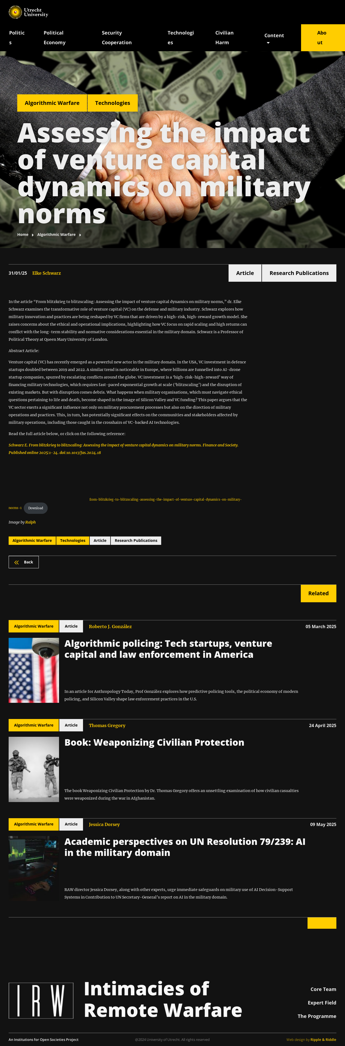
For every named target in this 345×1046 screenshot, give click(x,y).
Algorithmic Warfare (52, 102)
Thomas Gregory (107, 725)
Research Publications (299, 273)
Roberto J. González (110, 626)
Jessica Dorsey (104, 824)
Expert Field (322, 1002)
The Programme (317, 1016)
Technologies (181, 37)
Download (35, 508)
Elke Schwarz (46, 273)
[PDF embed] (49, 480)
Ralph (30, 522)
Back (23, 562)
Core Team (323, 989)
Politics (17, 37)
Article (245, 273)
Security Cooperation (117, 37)
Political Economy (54, 37)
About (321, 37)
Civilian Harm (224, 37)
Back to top (322, 922)
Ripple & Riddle (323, 1039)
